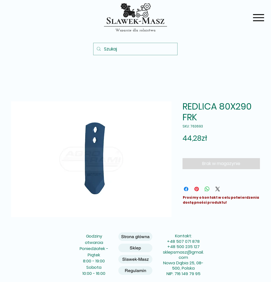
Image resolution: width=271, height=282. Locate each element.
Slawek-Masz (135, 259)
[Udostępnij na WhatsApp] (207, 189)
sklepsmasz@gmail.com (183, 254)
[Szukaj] (135, 49)
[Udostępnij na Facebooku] (186, 189)
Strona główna (135, 236)
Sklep (135, 248)
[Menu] (258, 17)
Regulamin (135, 270)
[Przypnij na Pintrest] (196, 189)
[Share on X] (217, 189)
